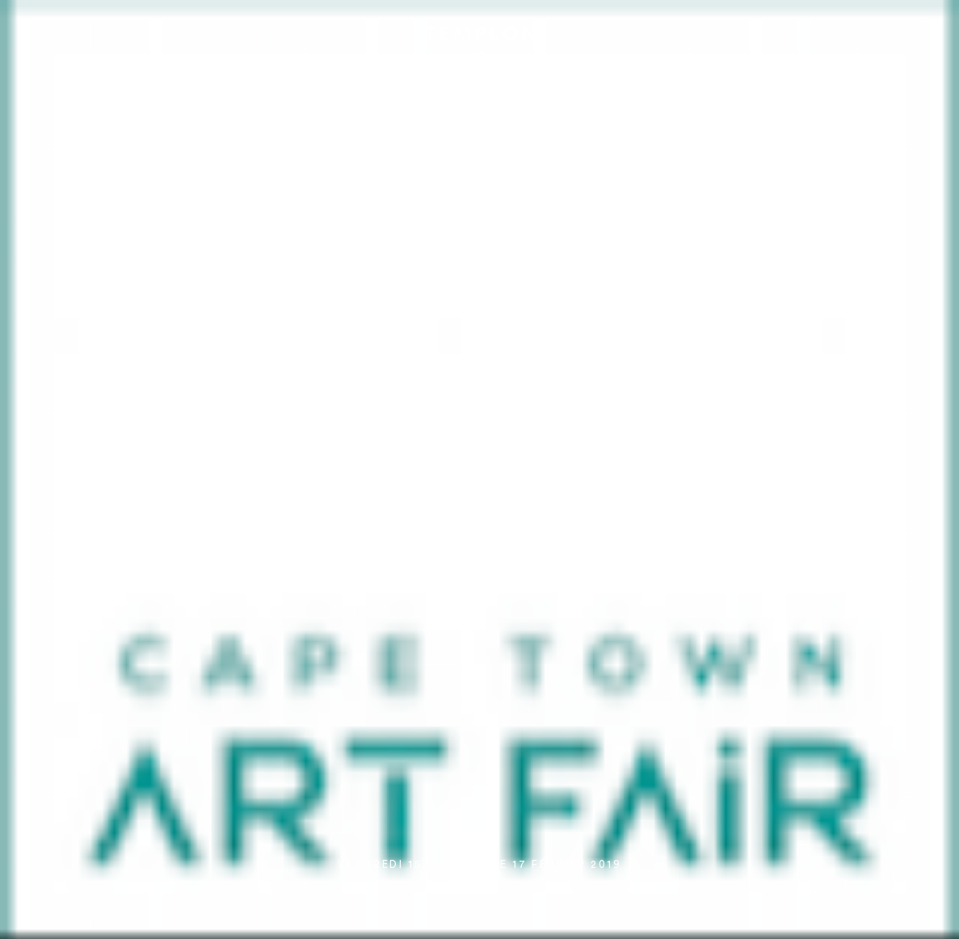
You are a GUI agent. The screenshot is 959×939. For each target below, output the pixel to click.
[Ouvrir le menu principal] (926, 24)
